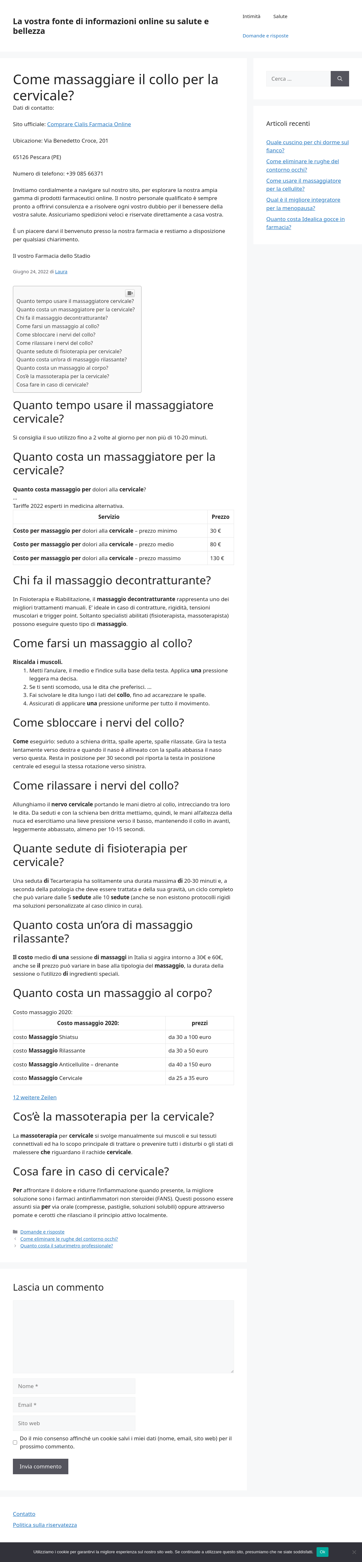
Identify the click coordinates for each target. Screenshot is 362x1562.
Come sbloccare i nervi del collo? (55, 334)
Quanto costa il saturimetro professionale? (66, 1246)
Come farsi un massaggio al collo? (57, 326)
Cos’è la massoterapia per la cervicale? (62, 376)
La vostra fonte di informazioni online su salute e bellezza (111, 25)
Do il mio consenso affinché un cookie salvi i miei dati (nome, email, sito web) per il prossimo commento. (126, 1442)
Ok (322, 1551)
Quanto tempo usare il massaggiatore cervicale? (75, 301)
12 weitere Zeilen (35, 1097)
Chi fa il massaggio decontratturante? (62, 317)
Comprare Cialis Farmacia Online (89, 124)
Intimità (251, 16)
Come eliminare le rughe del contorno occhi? (69, 1239)
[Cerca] (340, 78)
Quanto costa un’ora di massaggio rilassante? (71, 359)
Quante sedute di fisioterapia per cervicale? (69, 351)
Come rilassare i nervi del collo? (54, 343)
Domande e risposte (266, 35)
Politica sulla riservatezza (45, 1524)
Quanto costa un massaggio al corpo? (62, 367)
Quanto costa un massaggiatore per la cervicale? (75, 309)
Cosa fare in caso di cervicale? (52, 384)
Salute (280, 16)
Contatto (24, 1513)
